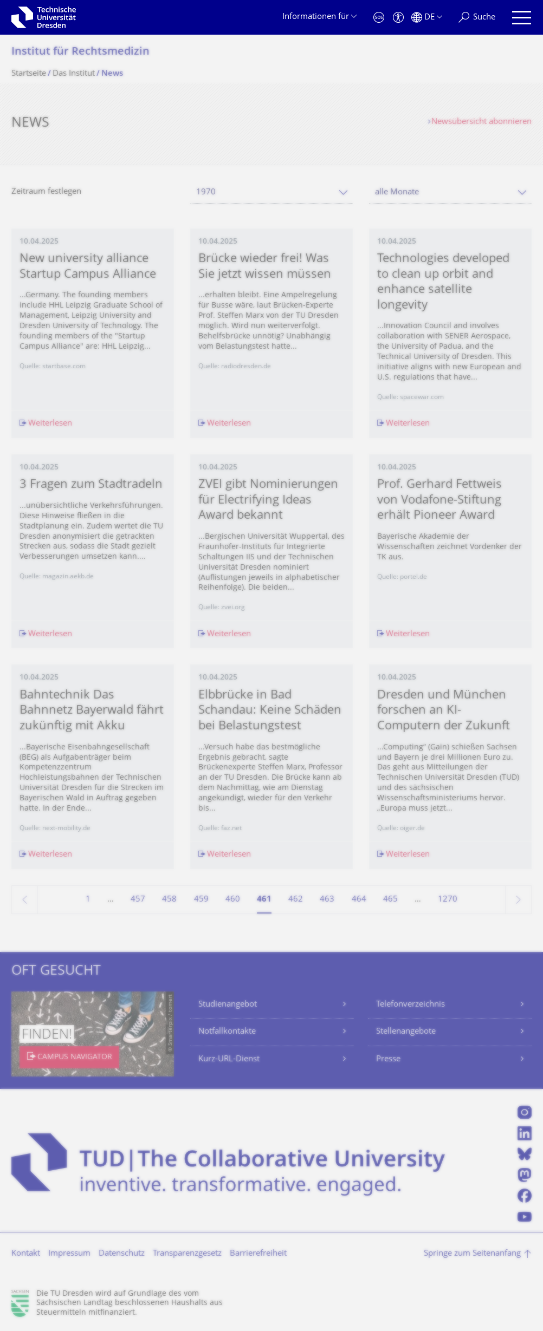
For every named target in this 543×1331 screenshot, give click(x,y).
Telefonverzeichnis (410, 1005)
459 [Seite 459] (201, 900)
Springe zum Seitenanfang (472, 1254)
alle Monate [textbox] (397, 192)
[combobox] (271, 192)
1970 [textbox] (206, 192)
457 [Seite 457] (138, 900)
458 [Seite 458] (169, 900)
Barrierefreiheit (258, 1254)
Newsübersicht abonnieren (481, 122)
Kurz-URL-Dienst (229, 1059)
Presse (388, 1059)
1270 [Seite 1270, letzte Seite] (447, 900)
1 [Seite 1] (88, 900)
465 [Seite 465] (390, 900)
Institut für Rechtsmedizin (80, 52)
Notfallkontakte (227, 1032)
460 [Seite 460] (232, 900)
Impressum (69, 1254)
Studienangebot (227, 1005)
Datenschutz (122, 1254)
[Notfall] (379, 17)
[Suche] (476, 17)
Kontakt (25, 1254)
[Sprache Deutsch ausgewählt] (426, 17)
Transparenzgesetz (187, 1254)
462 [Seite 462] (295, 900)
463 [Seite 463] (327, 900)
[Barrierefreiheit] (398, 17)
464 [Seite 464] (359, 900)
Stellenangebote (406, 1032)
